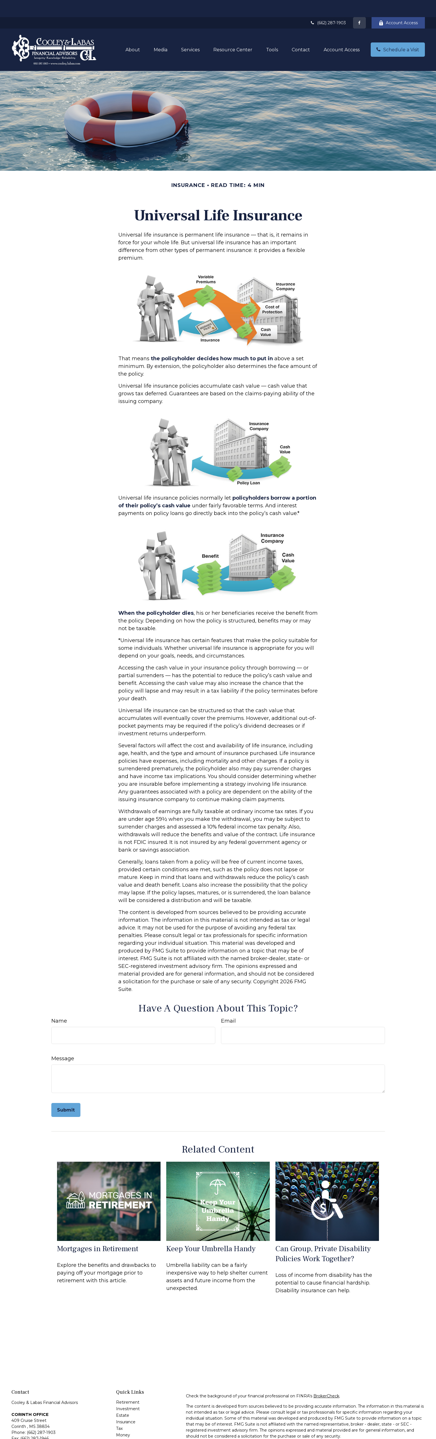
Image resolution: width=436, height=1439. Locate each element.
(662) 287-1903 (328, 5)
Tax (119, 1411)
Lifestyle (124, 1424)
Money (123, 1417)
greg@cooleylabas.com (34, 1435)
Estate (122, 1398)
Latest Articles (130, 1431)
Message (62, 1041)
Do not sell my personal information (379, 1435)
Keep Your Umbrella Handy (210, 1232)
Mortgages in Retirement (97, 1232)
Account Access (398, 5)
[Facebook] (359, 5)
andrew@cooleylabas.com (37, 1429)
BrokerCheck (326, 1378)
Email (228, 1004)
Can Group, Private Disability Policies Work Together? (323, 1237)
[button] (133, 32)
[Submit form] (65, 1093)
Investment (128, 1391)
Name (59, 1004)
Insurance (125, 1404)
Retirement (127, 1385)
